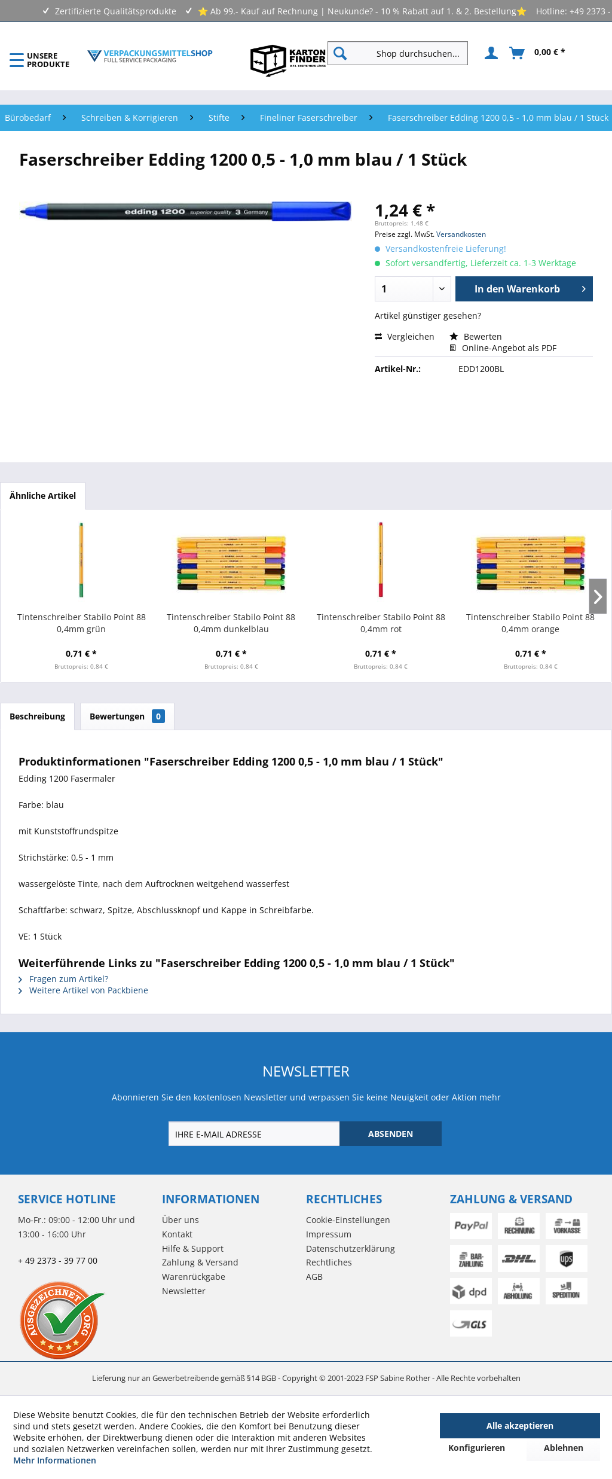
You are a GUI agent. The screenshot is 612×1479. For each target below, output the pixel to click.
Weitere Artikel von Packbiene (83, 990)
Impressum (328, 1234)
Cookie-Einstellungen (348, 1219)
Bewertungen (127, 716)
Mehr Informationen (54, 1460)
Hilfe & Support (193, 1248)
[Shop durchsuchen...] (398, 53)
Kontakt (177, 1234)
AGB (314, 1276)
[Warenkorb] (537, 53)
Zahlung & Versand (200, 1262)
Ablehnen (563, 1447)
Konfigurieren (476, 1447)
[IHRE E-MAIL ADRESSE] (255, 1133)
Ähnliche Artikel (43, 495)
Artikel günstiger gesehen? (428, 315)
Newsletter (184, 1291)
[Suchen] (340, 53)
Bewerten (475, 336)
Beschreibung (37, 716)
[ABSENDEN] (390, 1133)
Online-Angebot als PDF (502, 347)
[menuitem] (403, 53)
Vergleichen (404, 336)
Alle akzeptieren (519, 1425)
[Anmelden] (489, 53)
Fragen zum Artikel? (63, 978)
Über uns (180, 1219)
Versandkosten (461, 234)
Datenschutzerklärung (350, 1248)
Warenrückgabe (193, 1276)
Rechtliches (329, 1262)
